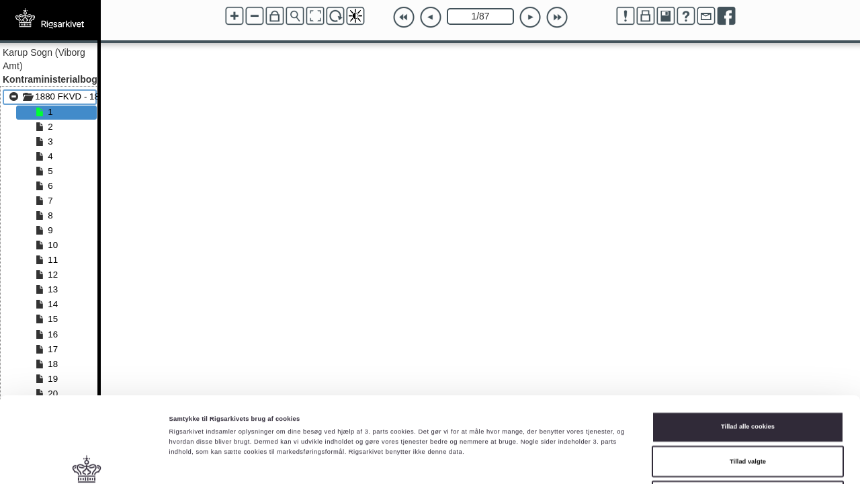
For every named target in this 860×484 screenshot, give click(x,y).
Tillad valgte (748, 376)
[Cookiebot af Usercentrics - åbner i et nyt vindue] (87, 461)
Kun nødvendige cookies (748, 410)
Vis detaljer (554, 461)
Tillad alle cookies (748, 341)
